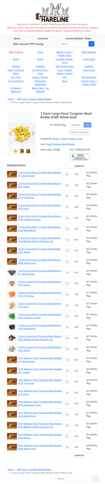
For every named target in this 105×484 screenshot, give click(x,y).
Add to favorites (79, 132)
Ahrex (40, 52)
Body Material (89, 52)
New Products (16, 52)
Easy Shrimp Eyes (65, 66)
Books (16, 59)
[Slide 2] (28, 151)
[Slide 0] (15, 151)
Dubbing (40, 66)
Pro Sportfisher (16, 81)
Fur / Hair (16, 77)
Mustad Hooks (89, 77)
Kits (64, 77)
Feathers (88, 66)
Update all (79, 166)
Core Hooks (89, 59)
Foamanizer (89, 70)
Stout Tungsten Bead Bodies (36, 99)
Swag (64, 81)
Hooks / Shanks (40, 77)
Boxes (40, 59)
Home (11, 99)
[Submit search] (91, 43)
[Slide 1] (22, 151)
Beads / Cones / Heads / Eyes (67, 138)
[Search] (74, 43)
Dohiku (16, 66)
